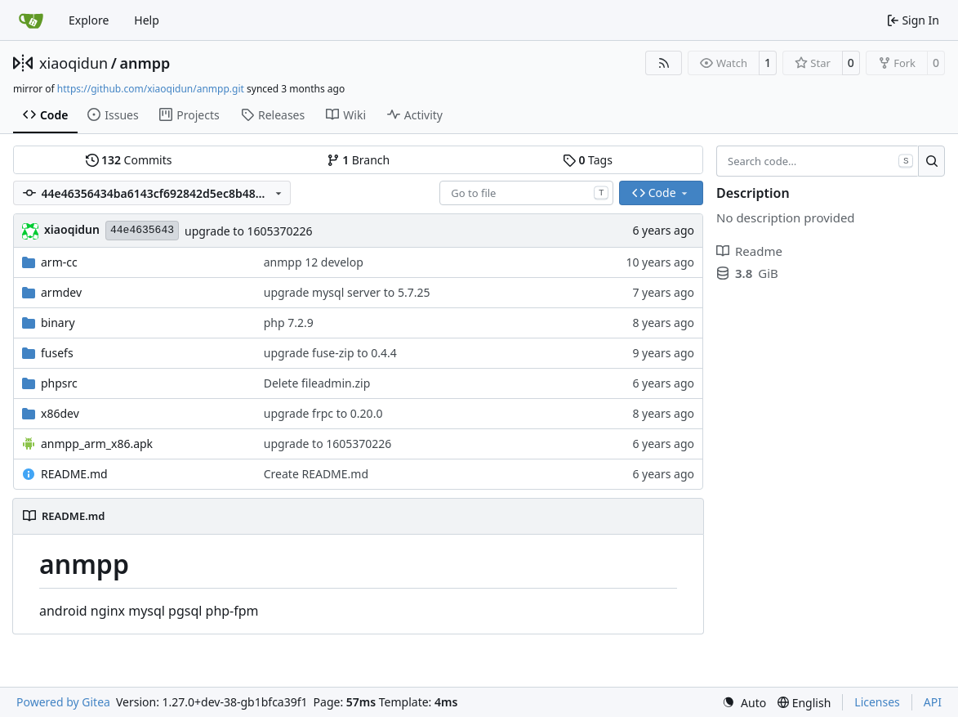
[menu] (744, 702)
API (933, 702)
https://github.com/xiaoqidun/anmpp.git (150, 89)
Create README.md (316, 474)
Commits (129, 160)
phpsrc (59, 383)
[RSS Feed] (664, 63)
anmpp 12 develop (313, 262)
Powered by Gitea (63, 702)
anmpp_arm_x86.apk (97, 443)
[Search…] (931, 161)
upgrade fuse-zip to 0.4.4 (330, 353)
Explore (89, 20)
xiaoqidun (73, 63)
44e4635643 (142, 230)
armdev (61, 292)
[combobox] (526, 193)
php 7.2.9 (289, 322)
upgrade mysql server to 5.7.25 (347, 292)
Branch (358, 160)
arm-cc (59, 262)
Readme (749, 251)
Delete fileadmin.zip (317, 383)
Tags (588, 160)
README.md (74, 474)
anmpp (144, 63)
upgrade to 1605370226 (249, 231)
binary (58, 322)
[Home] (31, 20)
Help (146, 20)
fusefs (57, 353)
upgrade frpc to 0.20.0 (323, 413)
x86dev (60, 413)
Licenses (877, 702)
